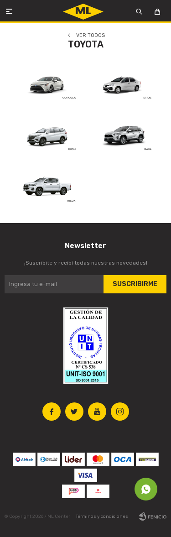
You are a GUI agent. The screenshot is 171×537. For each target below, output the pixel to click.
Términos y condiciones (102, 516)
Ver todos (90, 35)
